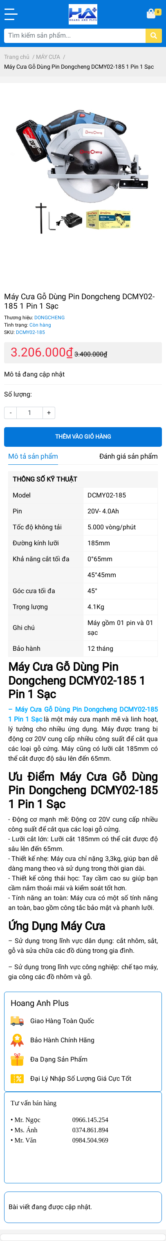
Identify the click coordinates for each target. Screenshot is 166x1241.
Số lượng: (18, 394)
